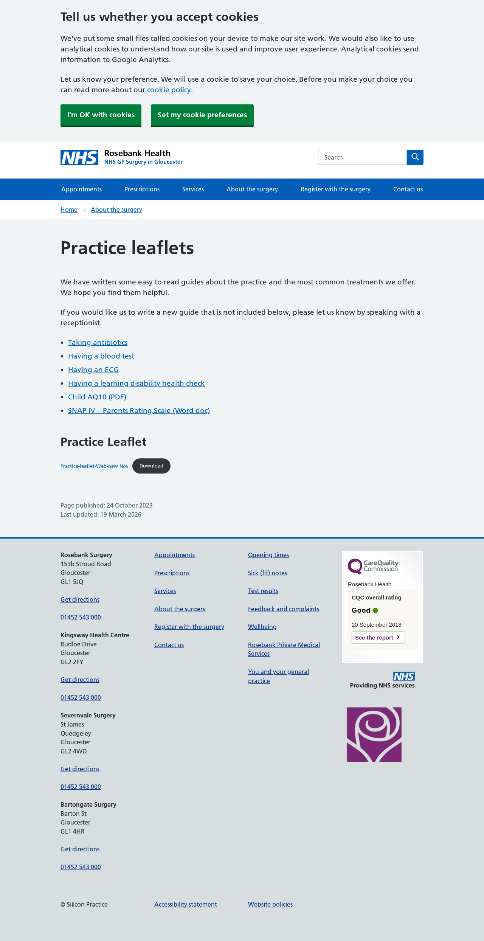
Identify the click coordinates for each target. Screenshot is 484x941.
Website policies (270, 904)
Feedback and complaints (283, 609)
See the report (374, 637)
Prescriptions (142, 189)
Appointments (81, 189)
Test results (263, 591)
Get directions (79, 599)
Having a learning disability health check (136, 383)
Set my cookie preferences (202, 114)
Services (193, 189)
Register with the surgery (336, 189)
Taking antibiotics (97, 342)
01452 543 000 (80, 617)
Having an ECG (93, 369)
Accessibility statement (185, 904)
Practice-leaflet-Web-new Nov (94, 466)
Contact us (408, 189)
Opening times (268, 555)
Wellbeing (262, 626)
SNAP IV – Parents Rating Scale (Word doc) (139, 410)
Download (151, 466)
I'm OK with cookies (101, 114)
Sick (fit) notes (267, 573)
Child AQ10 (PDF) (97, 397)
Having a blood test (101, 356)
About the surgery (252, 189)
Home (69, 209)
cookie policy (169, 89)
